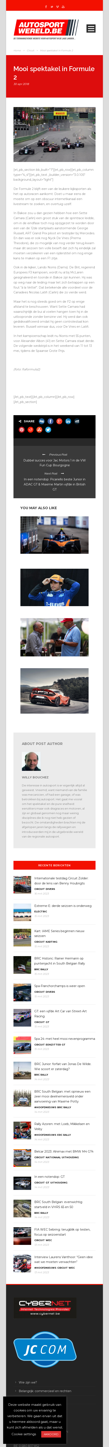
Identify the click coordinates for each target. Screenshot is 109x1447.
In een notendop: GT (49, 1177)
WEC (49, 1240)
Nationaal (53, 1157)
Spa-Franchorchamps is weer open (59, 986)
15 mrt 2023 (41, 916)
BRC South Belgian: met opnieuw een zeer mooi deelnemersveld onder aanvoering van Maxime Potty (62, 1097)
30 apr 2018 (21, 84)
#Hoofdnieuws (45, 1107)
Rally (44, 969)
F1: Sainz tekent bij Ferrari (35, 610)
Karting (51, 941)
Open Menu (91, 28)
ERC (59, 1134)
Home (17, 50)
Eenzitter (53, 1044)
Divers (50, 889)
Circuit (30, 50)
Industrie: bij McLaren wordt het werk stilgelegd (49, 717)
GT (47, 1022)
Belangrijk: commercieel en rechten (45, 1391)
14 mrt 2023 (41, 1079)
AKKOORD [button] (51, 1434)
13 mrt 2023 (41, 1244)
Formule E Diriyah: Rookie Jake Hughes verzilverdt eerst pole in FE (54, 559)
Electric (40, 911)
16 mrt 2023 (41, 893)
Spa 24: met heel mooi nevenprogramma (64, 1039)
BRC (37, 969)
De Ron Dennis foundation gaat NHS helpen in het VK (52, 660)
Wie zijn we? (28, 1382)
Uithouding (70, 1157)
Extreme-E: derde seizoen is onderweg (63, 906)
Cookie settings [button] (24, 1434)
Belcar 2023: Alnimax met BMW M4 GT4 (63, 1151)
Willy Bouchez (35, 777)
